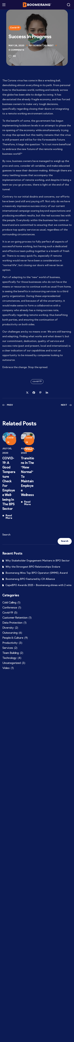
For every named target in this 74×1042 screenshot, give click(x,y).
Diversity (10, 628)
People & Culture (15, 638)
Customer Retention (16, 618)
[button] (68, 4)
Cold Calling (11, 603)
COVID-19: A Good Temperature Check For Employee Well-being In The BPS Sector (8, 484)
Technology (11, 658)
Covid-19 (14, 28)
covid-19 (37, 381)
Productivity (12, 643)
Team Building (12, 653)
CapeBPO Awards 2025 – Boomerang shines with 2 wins (38, 585)
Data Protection (14, 623)
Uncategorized (13, 663)
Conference (11, 608)
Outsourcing (12, 633)
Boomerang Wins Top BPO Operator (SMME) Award (36, 573)
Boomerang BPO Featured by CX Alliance (30, 579)
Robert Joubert (43, 46)
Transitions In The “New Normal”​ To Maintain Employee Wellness (27, 477)
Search (6, 535)
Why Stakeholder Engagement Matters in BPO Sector (37, 561)
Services (9, 648)
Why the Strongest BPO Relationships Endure (32, 567)
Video (8, 668)
